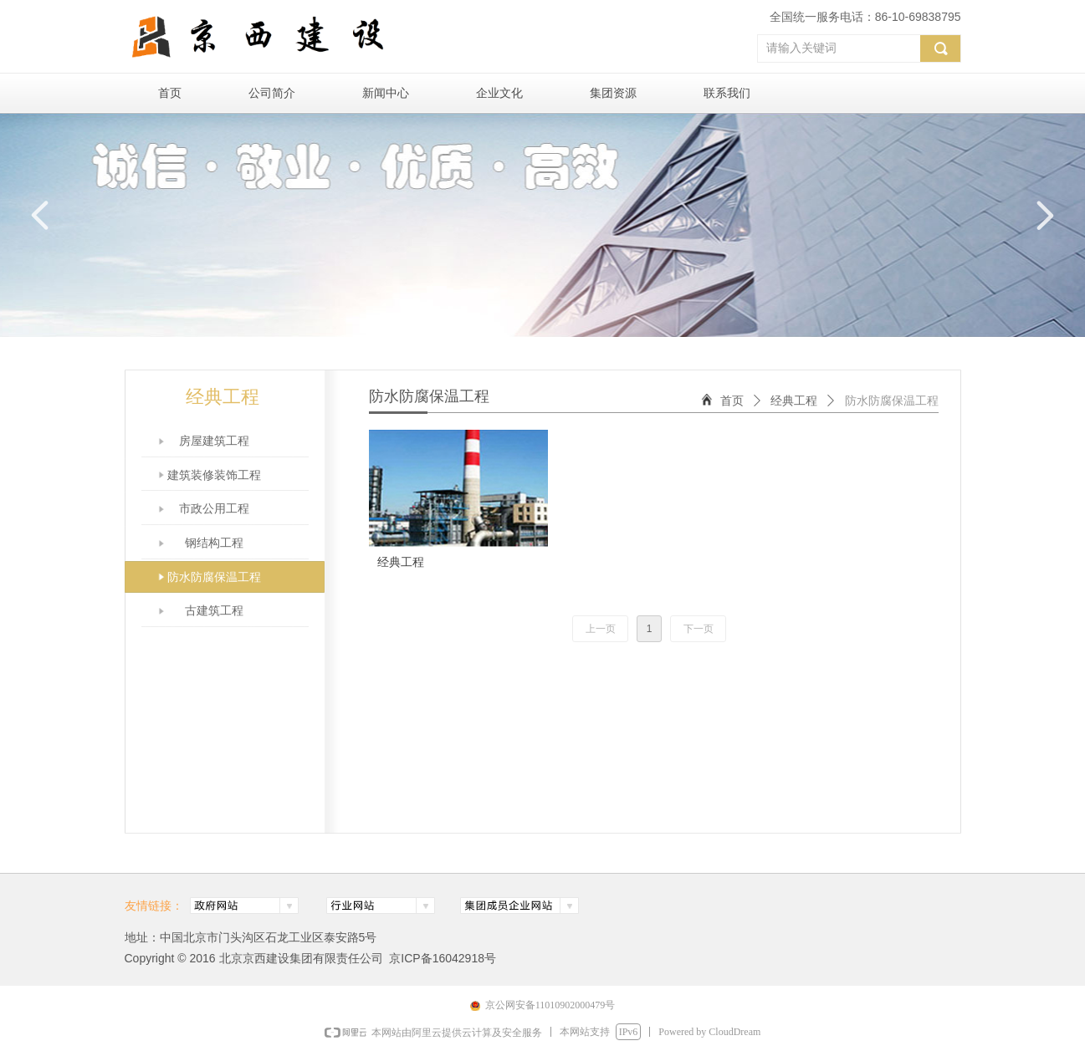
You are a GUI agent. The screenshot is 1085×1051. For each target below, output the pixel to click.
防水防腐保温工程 (892, 401)
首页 (732, 401)
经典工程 (793, 401)
